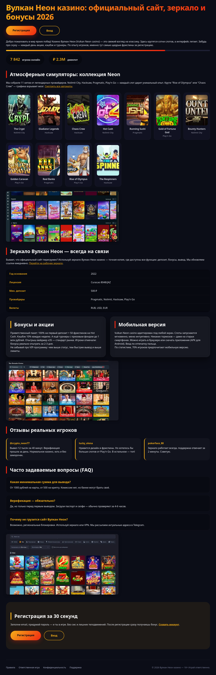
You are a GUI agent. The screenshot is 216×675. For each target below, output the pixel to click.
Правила (10, 667)
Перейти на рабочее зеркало (46, 263)
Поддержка (75, 667)
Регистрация (21, 30)
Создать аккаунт (169, 624)
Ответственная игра (29, 667)
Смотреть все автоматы (58, 86)
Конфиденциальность (54, 667)
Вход (49, 30)
